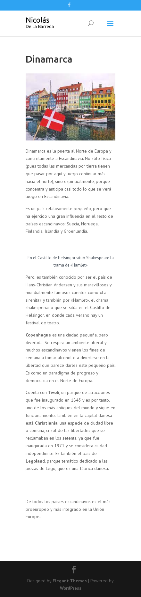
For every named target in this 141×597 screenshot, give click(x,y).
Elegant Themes (70, 581)
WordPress (70, 588)
